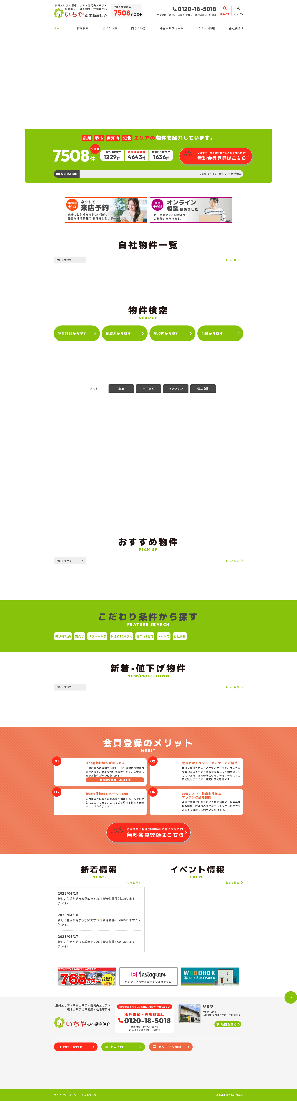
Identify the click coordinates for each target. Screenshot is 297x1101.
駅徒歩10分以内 (121, 636)
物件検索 (83, 28)
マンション (176, 388)
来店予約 (114, 1047)
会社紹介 (235, 28)
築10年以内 (63, 636)
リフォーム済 (97, 636)
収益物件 (203, 388)
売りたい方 (138, 28)
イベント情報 (206, 28)
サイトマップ (89, 1095)
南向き (79, 636)
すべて (94, 388)
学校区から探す (166, 333)
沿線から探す (212, 333)
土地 (121, 388)
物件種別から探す (72, 333)
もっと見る (232, 260)
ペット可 (164, 636)
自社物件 (180, 636)
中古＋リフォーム (171, 28)
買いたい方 (110, 28)
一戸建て (148, 388)
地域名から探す (118, 333)
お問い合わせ (70, 1047)
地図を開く (226, 1024)
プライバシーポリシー (66, 1095)
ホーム (58, 28)
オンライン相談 (167, 1047)
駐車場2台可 (145, 636)
